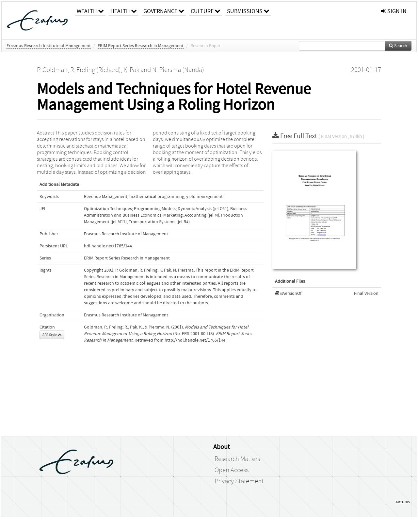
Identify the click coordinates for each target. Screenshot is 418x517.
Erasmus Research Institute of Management (49, 45)
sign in (394, 11)
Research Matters (237, 459)
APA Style (51, 334)
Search (398, 45)
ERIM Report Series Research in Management (141, 45)
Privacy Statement (239, 481)
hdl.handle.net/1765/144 (108, 246)
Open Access (232, 470)
